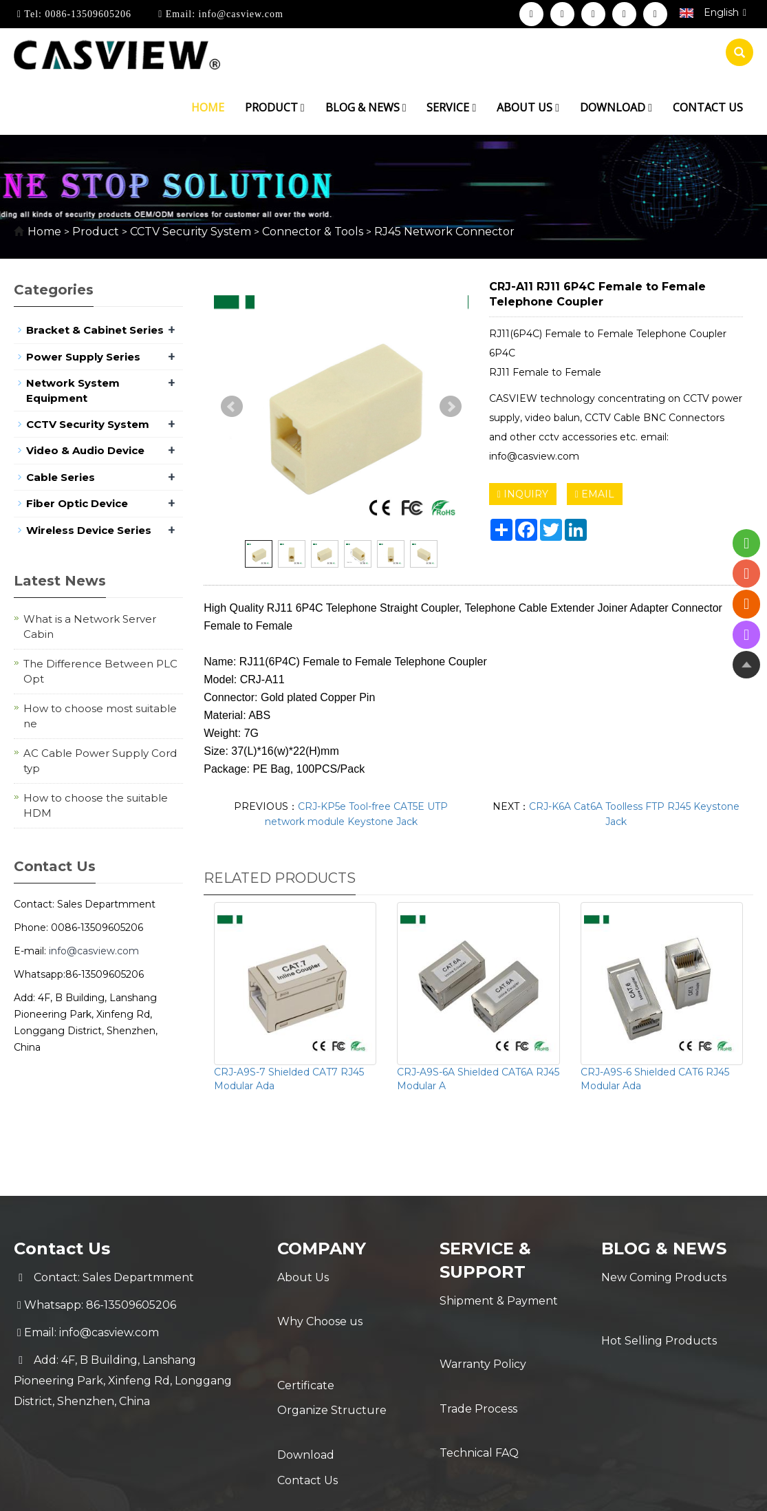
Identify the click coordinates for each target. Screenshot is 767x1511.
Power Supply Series (83, 356)
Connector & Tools (312, 231)
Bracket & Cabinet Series (95, 329)
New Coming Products (663, 1277)
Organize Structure (332, 1360)
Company (322, 1248)
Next (451, 407)
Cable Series (60, 477)
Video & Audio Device (85, 450)
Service (451, 107)
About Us (303, 1277)
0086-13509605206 (86, 14)
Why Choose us (320, 1304)
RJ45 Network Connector (443, 231)
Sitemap (603, 1488)
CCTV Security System (190, 231)
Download (616, 107)
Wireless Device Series (88, 530)
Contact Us (307, 1415)
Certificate (305, 1332)
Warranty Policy (483, 1328)
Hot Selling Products (659, 1304)
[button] (303, 107)
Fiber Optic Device (77, 503)
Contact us (708, 107)
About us (528, 107)
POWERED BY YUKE (520, 1488)
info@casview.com (239, 14)
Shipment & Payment (499, 1300)
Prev (232, 407)
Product (275, 107)
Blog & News (366, 107)
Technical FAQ (479, 1383)
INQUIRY (522, 494)
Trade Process (478, 1355)
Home (207, 107)
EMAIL (594, 494)
